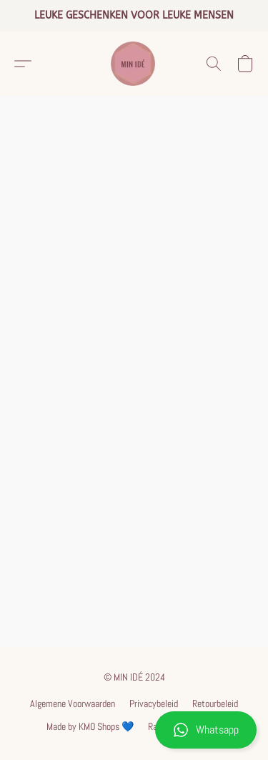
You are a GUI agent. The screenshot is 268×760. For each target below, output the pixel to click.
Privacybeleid (153, 703)
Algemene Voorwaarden (72, 703)
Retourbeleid (215, 703)
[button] (134, 730)
